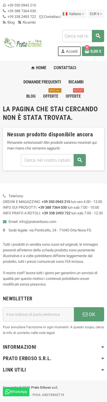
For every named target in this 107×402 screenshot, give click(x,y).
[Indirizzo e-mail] (38, 314)
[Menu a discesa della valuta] (96, 14)
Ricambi (27, 22)
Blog (9, 22)
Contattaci (49, 17)
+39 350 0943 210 (21, 5)
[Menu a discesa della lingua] (73, 14)
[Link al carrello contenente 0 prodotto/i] (93, 51)
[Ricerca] (83, 36)
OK (89, 314)
